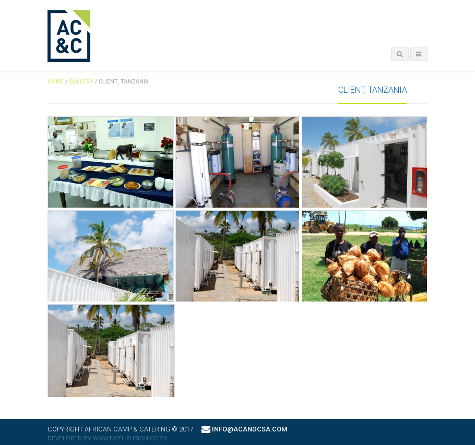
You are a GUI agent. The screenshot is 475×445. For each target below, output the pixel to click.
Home (56, 81)
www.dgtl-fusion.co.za (130, 438)
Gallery (81, 81)
